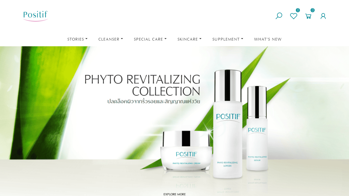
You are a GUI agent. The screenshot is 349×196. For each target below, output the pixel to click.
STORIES (75, 39)
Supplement (226, 39)
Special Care (148, 39)
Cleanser (108, 39)
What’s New (268, 39)
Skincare (187, 39)
